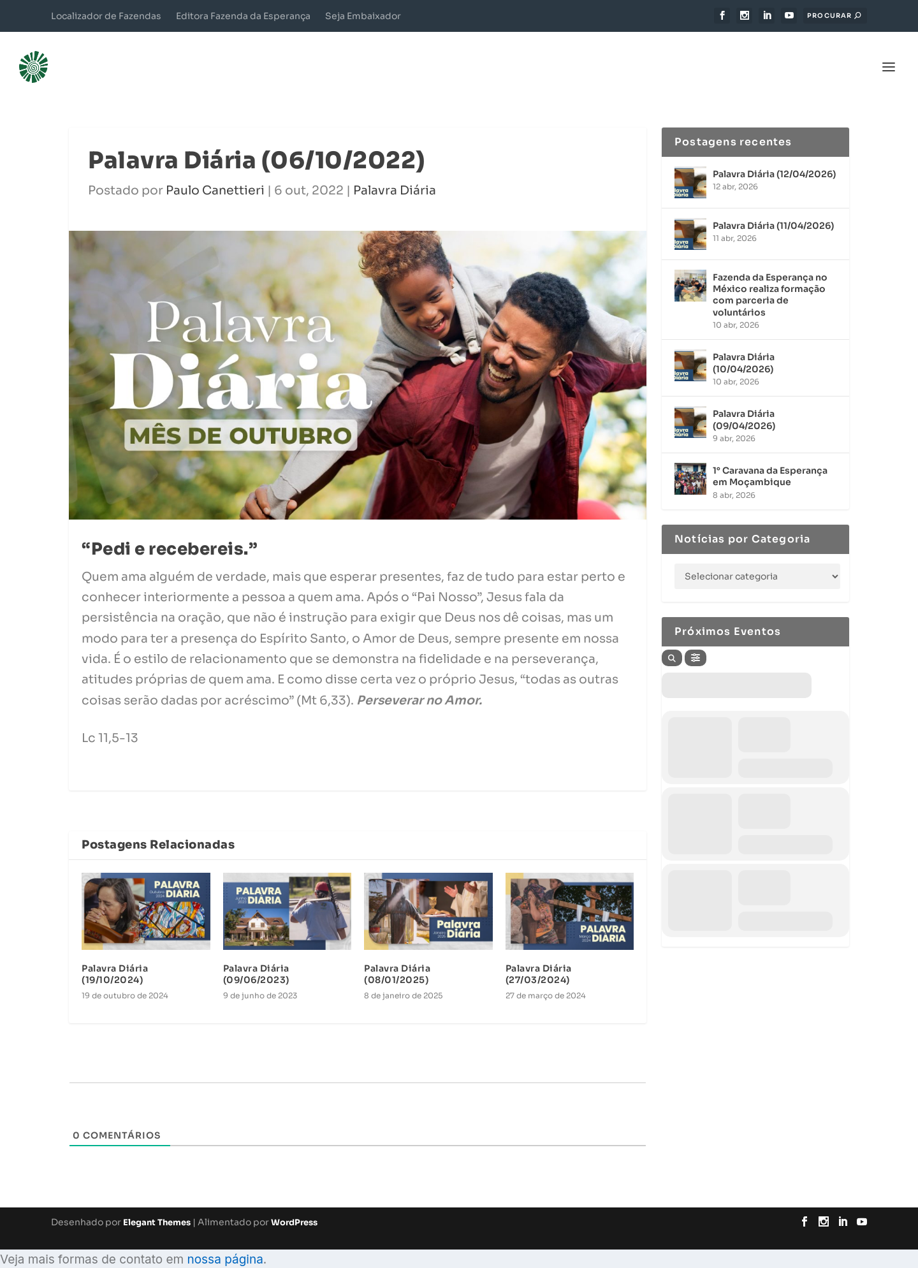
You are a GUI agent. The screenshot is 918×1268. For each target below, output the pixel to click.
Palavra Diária (394, 171)
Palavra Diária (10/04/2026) (744, 343)
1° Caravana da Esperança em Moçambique (770, 457)
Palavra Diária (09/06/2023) (256, 955)
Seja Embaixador (363, 16)
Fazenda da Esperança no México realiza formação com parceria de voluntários (770, 275)
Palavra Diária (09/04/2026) (744, 400)
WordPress (294, 1203)
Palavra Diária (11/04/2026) (773, 206)
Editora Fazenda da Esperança (243, 16)
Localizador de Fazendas (106, 16)
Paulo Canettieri (215, 171)
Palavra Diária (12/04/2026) (774, 155)
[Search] (672, 638)
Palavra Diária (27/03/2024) (539, 955)
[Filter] (695, 638)
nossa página (225, 1240)
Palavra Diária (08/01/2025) (397, 955)
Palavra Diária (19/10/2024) (115, 955)
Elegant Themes (157, 1203)
